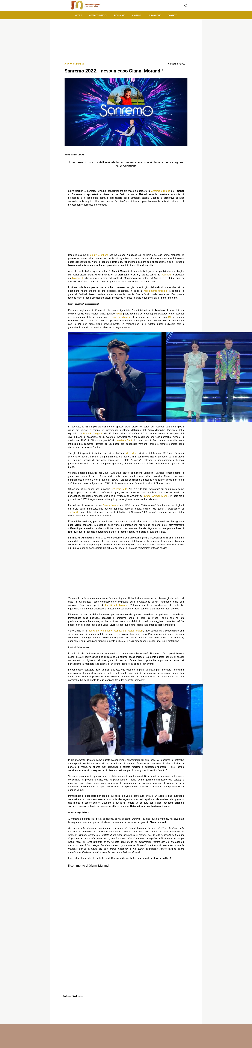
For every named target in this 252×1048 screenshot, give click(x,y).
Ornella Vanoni (111, 505)
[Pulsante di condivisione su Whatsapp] (131, 990)
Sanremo (136, 15)
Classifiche (155, 15)
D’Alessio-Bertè (119, 489)
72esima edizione (160, 190)
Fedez (119, 313)
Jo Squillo (73, 512)
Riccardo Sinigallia (93, 433)
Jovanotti (166, 274)
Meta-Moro (131, 453)
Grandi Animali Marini (156, 496)
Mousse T (77, 278)
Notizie (78, 15)
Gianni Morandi (80, 1000)
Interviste (119, 15)
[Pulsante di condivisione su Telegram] (140, 990)
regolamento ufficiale (155, 290)
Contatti (172, 15)
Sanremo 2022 (93, 1000)
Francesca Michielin (120, 317)
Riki (170, 317)
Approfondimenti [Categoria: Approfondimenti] (75, 64)
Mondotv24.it (129, 1045)
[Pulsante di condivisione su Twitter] (121, 990)
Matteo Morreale (130, 1039)
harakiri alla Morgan (116, 605)
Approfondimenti (98, 15)
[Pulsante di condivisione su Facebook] (112, 990)
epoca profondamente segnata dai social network (116, 630)
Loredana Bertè (124, 440)
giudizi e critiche (99, 255)
